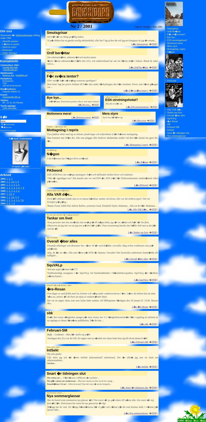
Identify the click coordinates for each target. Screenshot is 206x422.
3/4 (12, 182)
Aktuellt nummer (10, 41)
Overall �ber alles (176, 115)
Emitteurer (7, 50)
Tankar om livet (174, 112)
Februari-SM (173, 127)
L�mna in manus (10, 44)
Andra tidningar (9, 53)
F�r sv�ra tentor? (176, 34)
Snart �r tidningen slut (178, 133)
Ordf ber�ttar (174, 31)
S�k (3, 117)
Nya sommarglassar (176, 136)
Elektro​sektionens (24, 35)
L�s (139, 44)
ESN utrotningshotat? (177, 40)
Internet (8, 127)
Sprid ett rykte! (9, 47)
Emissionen (9, 124)
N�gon (171, 52)
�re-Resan (172, 121)
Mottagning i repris (176, 49)
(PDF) (154, 44)
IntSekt (170, 130)
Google (13, 130)
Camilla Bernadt (9, 67)
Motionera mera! (175, 43)
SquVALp (172, 118)
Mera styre (172, 46)
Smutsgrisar (172, 28)
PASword (171, 81)
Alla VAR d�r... (175, 109)
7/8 (22, 200)
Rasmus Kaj (8, 75)
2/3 (10, 194)
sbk (168, 124)
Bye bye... (172, 37)
